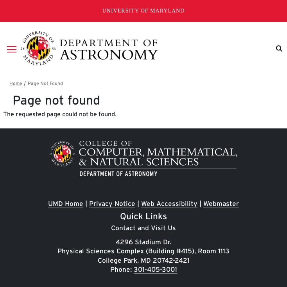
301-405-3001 (155, 269)
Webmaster (221, 204)
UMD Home (65, 204)
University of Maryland (143, 11)
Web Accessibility (169, 204)
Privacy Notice (112, 204)
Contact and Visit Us (143, 228)
